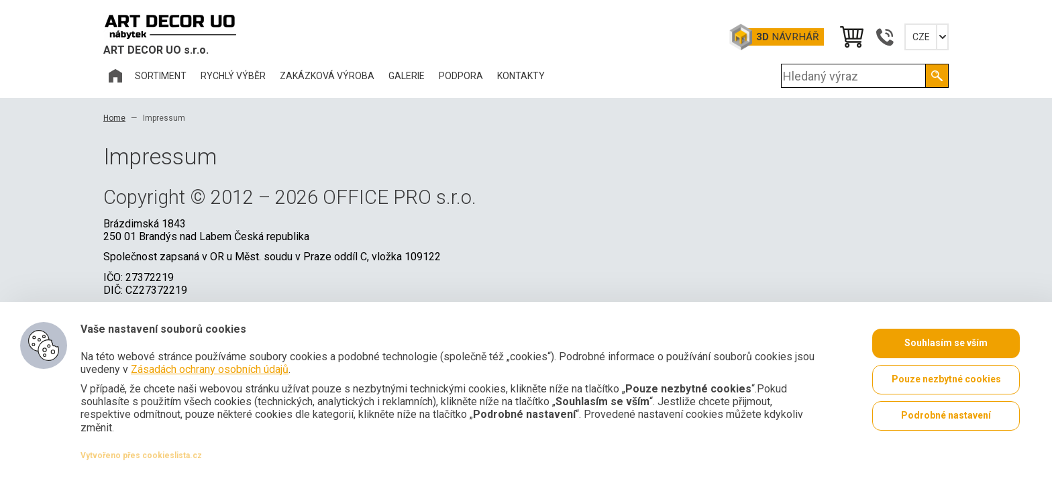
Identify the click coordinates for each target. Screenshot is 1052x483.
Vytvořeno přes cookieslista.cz (141, 455)
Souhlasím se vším (946, 343)
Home (114, 118)
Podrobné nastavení (946, 416)
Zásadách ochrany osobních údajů (209, 369)
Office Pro (170, 26)
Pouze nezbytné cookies (946, 379)
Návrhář (787, 37)
